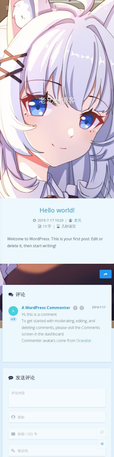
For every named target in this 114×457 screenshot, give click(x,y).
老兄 (77, 220)
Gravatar (83, 340)
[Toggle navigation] (106, 8)
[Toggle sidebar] (7, 8)
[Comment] (102, 432)
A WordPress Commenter (46, 307)
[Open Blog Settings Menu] (102, 444)
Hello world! (57, 210)
